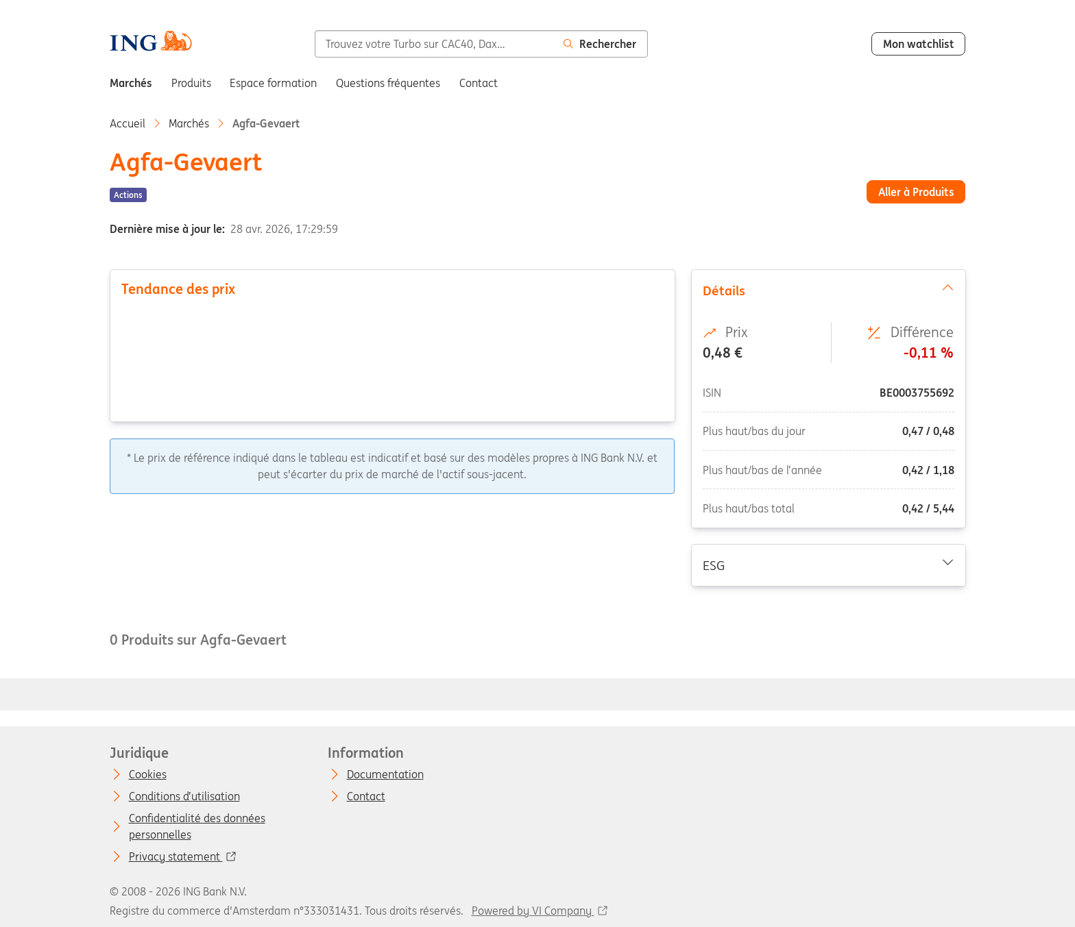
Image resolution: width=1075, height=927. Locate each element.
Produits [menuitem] (191, 83)
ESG (828, 564)
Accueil (127, 123)
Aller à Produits (916, 192)
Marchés (189, 123)
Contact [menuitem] (478, 83)
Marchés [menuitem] (131, 83)
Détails (828, 290)
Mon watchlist (918, 44)
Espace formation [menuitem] (273, 83)
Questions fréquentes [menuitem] (388, 83)
